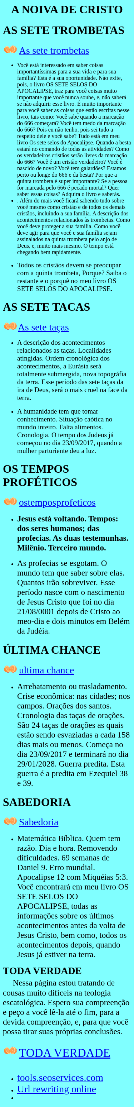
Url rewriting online (56, 1088)
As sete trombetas (54, 50)
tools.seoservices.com (60, 1077)
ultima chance (46, 670)
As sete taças (43, 327)
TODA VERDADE (64, 1052)
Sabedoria (38, 821)
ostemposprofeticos (57, 502)
